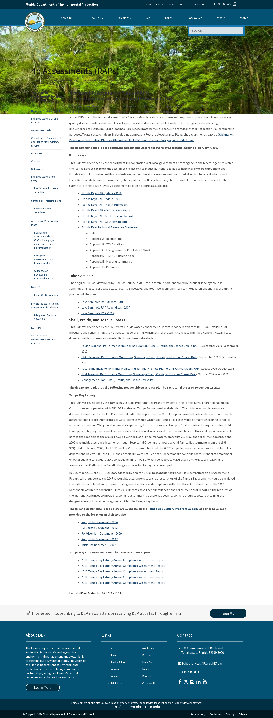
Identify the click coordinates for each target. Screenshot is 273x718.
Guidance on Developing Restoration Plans (44, 274)
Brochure (36, 153)
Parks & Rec (195, 18)
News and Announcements (46, 111)
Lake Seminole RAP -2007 (97, 313)
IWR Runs (36, 327)
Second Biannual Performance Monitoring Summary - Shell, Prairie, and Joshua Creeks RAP (140, 368)
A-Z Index (146, 4)
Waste (221, 18)
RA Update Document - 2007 (99, 539)
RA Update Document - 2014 (99, 522)
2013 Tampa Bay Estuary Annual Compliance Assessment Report (123, 566)
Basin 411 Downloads (46, 295)
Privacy (230, 714)
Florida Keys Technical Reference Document (110, 227)
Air (148, 18)
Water (244, 18)
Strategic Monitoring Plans (46, 200)
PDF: (117, 706)
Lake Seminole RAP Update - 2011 (103, 302)
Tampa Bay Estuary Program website (173, 509)
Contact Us (199, 4)
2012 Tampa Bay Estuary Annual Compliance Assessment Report (123, 571)
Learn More (42, 687)
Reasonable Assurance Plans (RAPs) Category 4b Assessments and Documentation (45, 240)
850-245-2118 (190, 672)
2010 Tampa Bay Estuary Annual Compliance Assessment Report (123, 583)
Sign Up (228, 613)
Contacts (36, 161)
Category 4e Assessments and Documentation (44, 259)
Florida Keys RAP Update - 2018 (101, 193)
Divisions (123, 18)
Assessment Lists (41, 130)
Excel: (155, 706)
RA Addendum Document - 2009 (101, 533)
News (172, 4)
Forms (159, 4)
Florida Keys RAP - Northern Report (104, 204)
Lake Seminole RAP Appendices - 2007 (105, 307)
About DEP (67, 18)
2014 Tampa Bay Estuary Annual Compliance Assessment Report (123, 560)
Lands (169, 18)
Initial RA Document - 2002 (98, 545)
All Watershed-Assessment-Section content (43, 339)
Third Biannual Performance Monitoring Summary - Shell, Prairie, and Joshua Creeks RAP (139, 357)
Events (184, 4)
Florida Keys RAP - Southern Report (104, 221)
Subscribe (37, 169)
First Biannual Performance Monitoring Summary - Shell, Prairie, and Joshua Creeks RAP (138, 374)
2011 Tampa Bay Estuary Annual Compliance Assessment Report (123, 577)
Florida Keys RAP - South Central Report (107, 216)
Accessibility (198, 714)
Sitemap (243, 714)
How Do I (95, 18)
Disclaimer (215, 714)
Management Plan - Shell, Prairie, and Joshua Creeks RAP (118, 380)
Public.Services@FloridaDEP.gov (202, 663)
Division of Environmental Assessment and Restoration (76, 80)
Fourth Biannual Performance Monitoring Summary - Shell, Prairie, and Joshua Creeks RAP (139, 346)
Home (35, 80)
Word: (135, 706)
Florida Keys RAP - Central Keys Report (106, 210)
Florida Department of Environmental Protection (62, 4)
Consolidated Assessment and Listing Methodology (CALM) (46, 141)
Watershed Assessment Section (120, 80)
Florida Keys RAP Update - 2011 (101, 199)
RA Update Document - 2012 (99, 528)
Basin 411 (36, 287)
